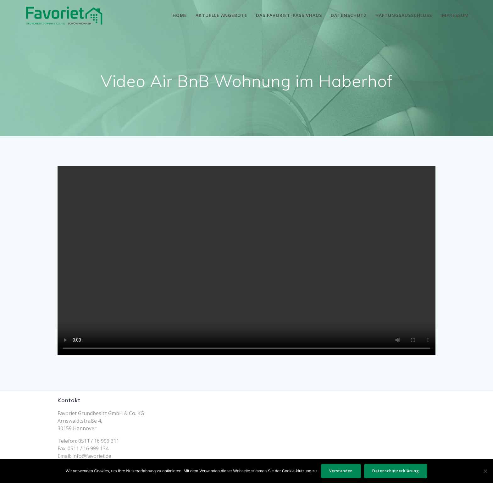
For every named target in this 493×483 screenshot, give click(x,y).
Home (180, 15)
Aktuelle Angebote (221, 15)
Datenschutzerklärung (395, 471)
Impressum (454, 15)
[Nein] (485, 471)
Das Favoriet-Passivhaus (289, 15)
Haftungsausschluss (403, 15)
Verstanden (341, 471)
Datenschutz (349, 15)
